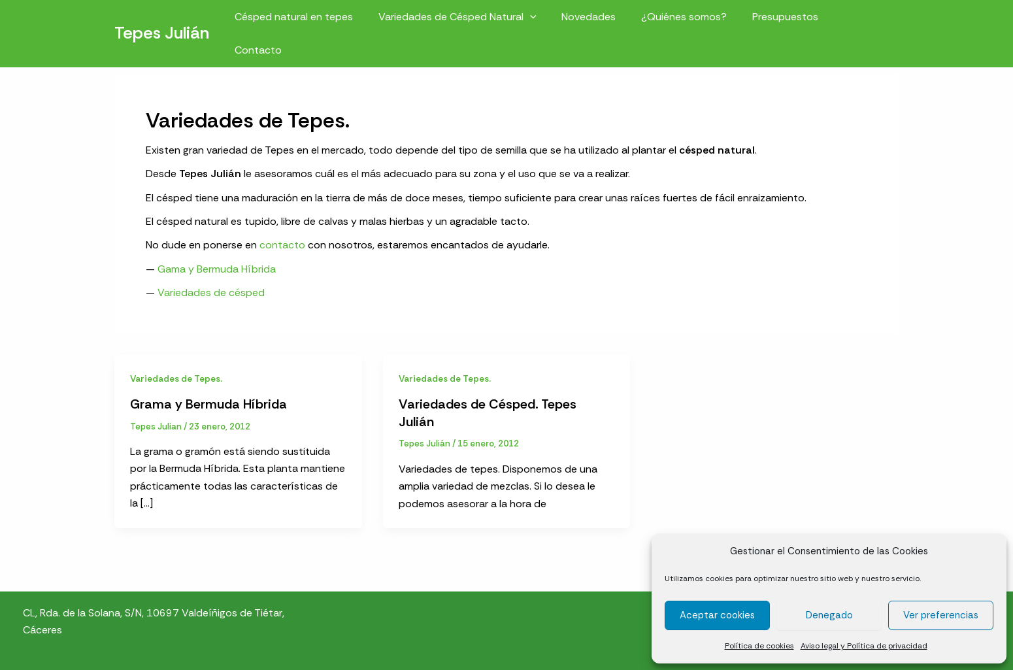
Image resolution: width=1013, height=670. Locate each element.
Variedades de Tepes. (177, 378)
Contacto (864, 20)
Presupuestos (787, 20)
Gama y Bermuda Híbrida (217, 269)
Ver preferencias (940, 615)
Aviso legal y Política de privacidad (864, 646)
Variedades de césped (211, 292)
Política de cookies (759, 646)
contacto (282, 245)
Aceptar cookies (717, 615)
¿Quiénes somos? (690, 20)
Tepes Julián (161, 20)
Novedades (600, 20)
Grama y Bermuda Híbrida (209, 403)
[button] (545, 20)
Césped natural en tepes (313, 20)
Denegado (829, 615)
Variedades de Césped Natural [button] (472, 20)
